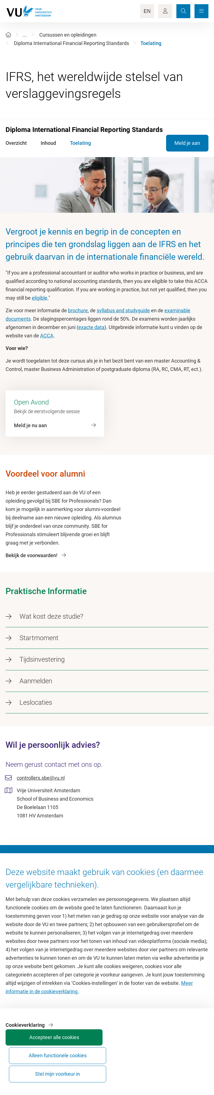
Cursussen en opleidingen (67, 35)
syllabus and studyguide (123, 310)
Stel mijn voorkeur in (186, 1069)
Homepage (18, 887)
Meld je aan (187, 143)
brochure (78, 310)
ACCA (47, 336)
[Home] (8, 35)
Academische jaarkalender (138, 887)
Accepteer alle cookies (103, 1069)
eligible (39, 298)
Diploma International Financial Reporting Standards (71, 43)
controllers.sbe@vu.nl (41, 778)
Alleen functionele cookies (145, 1069)
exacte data (91, 327)
